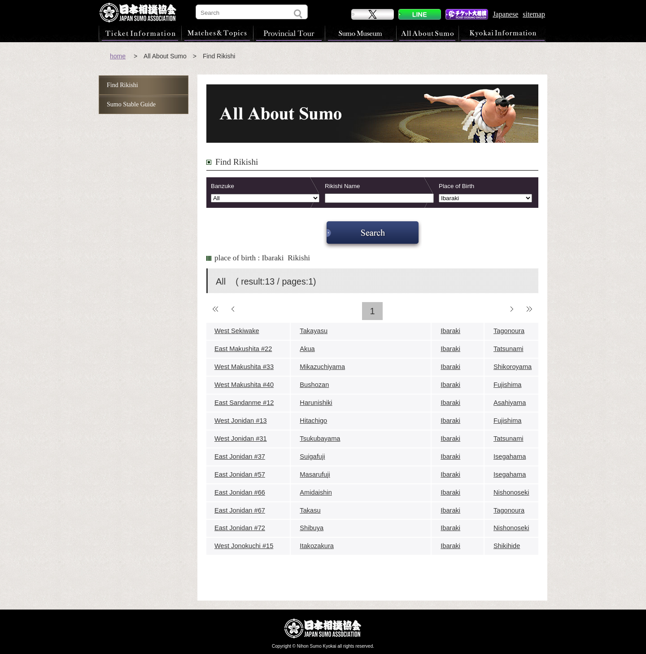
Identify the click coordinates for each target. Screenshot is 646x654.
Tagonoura (508, 330)
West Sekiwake (236, 330)
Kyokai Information (502, 33)
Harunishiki (316, 402)
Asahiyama (509, 402)
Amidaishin (316, 492)
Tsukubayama (320, 438)
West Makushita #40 (244, 384)
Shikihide (506, 545)
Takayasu (313, 330)
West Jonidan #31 (240, 438)
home (118, 56)
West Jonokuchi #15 (243, 545)
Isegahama (509, 456)
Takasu (310, 510)
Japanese (505, 14)
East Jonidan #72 (239, 527)
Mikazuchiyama (322, 366)
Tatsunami (508, 348)
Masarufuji (315, 474)
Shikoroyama (512, 366)
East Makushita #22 (243, 348)
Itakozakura (317, 545)
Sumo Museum (360, 33)
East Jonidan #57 (239, 474)
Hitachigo (313, 420)
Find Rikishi (122, 85)
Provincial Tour (289, 33)
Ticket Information (140, 33)
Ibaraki (450, 330)
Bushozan (314, 384)
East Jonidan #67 (239, 510)
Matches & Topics (217, 33)
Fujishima (507, 384)
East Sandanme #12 (244, 402)
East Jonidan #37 (239, 456)
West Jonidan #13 (240, 420)
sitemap (534, 14)
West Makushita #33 (244, 366)
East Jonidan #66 (239, 492)
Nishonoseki (511, 492)
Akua (307, 348)
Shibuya (311, 527)
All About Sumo (427, 33)
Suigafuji (312, 456)
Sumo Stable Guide (131, 104)
